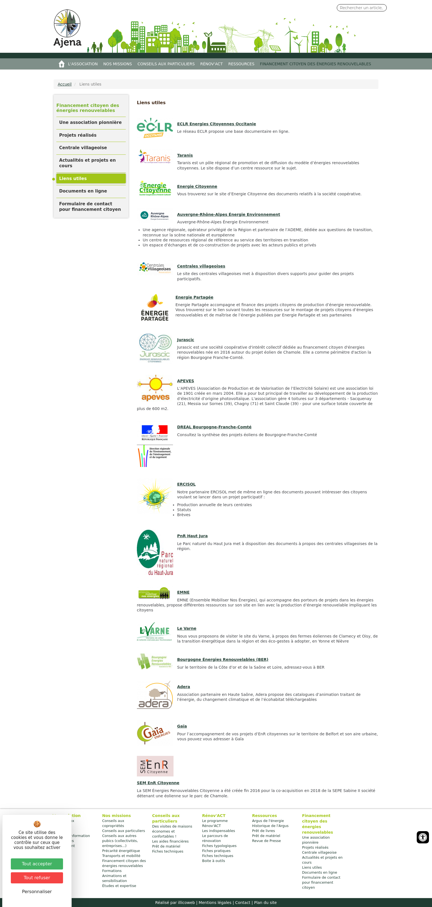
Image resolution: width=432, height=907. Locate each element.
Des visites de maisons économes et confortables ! (172, 831)
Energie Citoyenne (197, 186)
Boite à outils (213, 861)
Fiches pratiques (216, 851)
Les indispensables (218, 831)
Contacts (60, 826)
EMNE (183, 592)
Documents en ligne (83, 191)
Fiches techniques (167, 851)
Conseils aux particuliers (166, 64)
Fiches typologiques (219, 846)
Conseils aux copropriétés (113, 823)
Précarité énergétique (121, 851)
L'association (83, 64)
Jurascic (185, 340)
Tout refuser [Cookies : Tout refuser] (37, 877)
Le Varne (186, 628)
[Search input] (362, 7)
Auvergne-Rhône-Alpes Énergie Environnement (228, 214)
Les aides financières (170, 841)
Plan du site (265, 902)
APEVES (185, 381)
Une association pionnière (90, 122)
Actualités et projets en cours (87, 163)
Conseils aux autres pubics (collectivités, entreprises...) (120, 841)
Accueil (61, 63)
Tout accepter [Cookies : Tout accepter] (37, 863)
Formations (112, 871)
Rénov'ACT (211, 64)
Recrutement (63, 846)
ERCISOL (186, 484)
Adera (183, 686)
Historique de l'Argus (270, 826)
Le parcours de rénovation (215, 838)
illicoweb (186, 902)
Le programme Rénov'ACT (215, 823)
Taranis (185, 155)
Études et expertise (119, 886)
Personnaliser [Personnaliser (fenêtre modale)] (37, 891)
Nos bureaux (63, 821)
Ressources (241, 64)
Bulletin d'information (71, 836)
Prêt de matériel (166, 846)
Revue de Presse (266, 841)
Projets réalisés (78, 135)
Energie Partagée (194, 297)
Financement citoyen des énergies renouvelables (315, 64)
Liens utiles (73, 178)
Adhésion (60, 831)
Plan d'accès (63, 841)
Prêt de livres (263, 831)
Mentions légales (215, 902)
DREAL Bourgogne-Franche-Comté (214, 427)
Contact (242, 902)
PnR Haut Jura (192, 536)
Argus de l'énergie (268, 821)
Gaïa (182, 726)
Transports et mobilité (121, 856)
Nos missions (117, 64)
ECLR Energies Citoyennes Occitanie (216, 124)
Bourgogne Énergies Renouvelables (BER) (222, 659)
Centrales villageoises (201, 266)
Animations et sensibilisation (114, 878)
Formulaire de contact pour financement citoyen (90, 206)
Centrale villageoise (83, 147)
